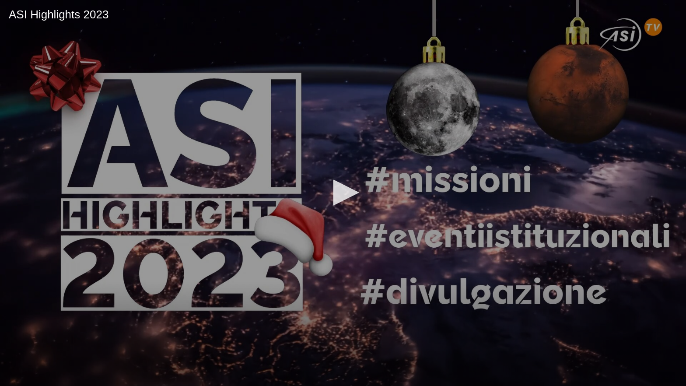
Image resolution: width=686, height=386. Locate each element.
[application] (343, 193)
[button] (343, 192)
